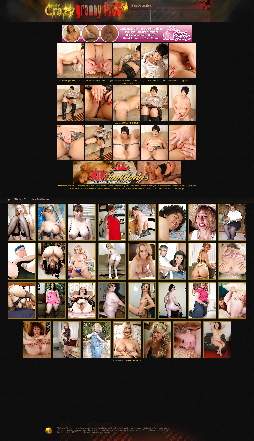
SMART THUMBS (133, 360)
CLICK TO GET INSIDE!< (127, 123)
